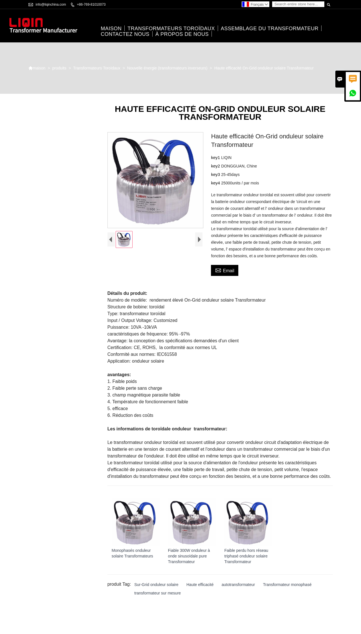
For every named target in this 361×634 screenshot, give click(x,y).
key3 (216, 174)
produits (59, 68)
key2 (216, 166)
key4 (216, 182)
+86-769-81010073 (91, 4)
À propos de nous (182, 34)
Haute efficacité (199, 584)
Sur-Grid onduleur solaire (156, 584)
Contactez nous (125, 34)
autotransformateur (238, 584)
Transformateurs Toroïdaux (171, 28)
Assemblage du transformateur (269, 28)
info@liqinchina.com (51, 4)
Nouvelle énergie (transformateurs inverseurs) (167, 68)
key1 (216, 157)
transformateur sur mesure (157, 593)
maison (111, 28)
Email (224, 270)
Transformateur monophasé (287, 584)
